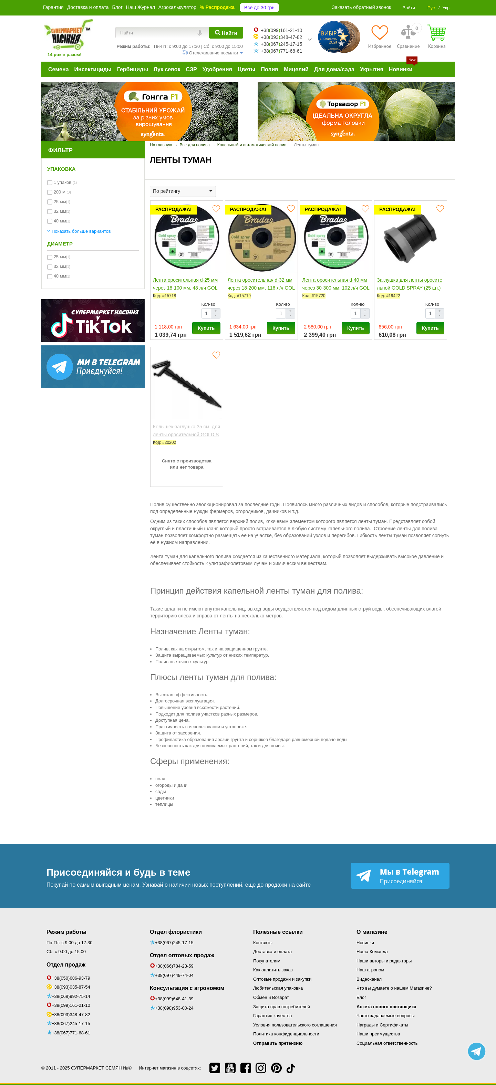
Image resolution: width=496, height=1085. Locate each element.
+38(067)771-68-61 (71, 1032)
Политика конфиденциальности (286, 1033)
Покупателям (266, 960)
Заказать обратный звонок (361, 7)
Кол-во (208, 304)
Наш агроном (370, 969)
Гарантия (53, 7)
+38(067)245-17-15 (71, 1023)
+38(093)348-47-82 (71, 1014)
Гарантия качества (272, 1015)
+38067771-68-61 (281, 51)
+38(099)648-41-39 (174, 998)
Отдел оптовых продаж (182, 955)
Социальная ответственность (387, 1043)
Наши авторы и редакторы (384, 960)
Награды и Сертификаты (382, 1024)
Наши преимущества (378, 1033)
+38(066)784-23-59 (174, 966)
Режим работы (66, 932)
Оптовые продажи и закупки (282, 979)
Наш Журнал (140, 7)
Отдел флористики (176, 932)
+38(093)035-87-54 (71, 987)
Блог (117, 7)
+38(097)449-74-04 (174, 975)
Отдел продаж (65, 965)
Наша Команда (372, 951)
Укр (446, 7)
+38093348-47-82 (281, 37)
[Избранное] (379, 36)
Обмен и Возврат (271, 997)
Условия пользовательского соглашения (295, 1024)
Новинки (365, 942)
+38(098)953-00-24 (174, 1008)
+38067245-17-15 (281, 44)
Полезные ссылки (278, 932)
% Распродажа (217, 7)
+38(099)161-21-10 (71, 1005)
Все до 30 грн (259, 7)
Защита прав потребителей (281, 1006)
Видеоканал (369, 979)
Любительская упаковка (278, 988)
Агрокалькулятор (177, 7)
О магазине (372, 932)
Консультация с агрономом (187, 988)
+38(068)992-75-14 (71, 996)
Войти (408, 7)
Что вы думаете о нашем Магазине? (394, 988)
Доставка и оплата (88, 7)
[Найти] (226, 33)
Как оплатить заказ (273, 969)
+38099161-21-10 (281, 30)
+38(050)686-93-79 (71, 978)
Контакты (262, 942)
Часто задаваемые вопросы (385, 1015)
